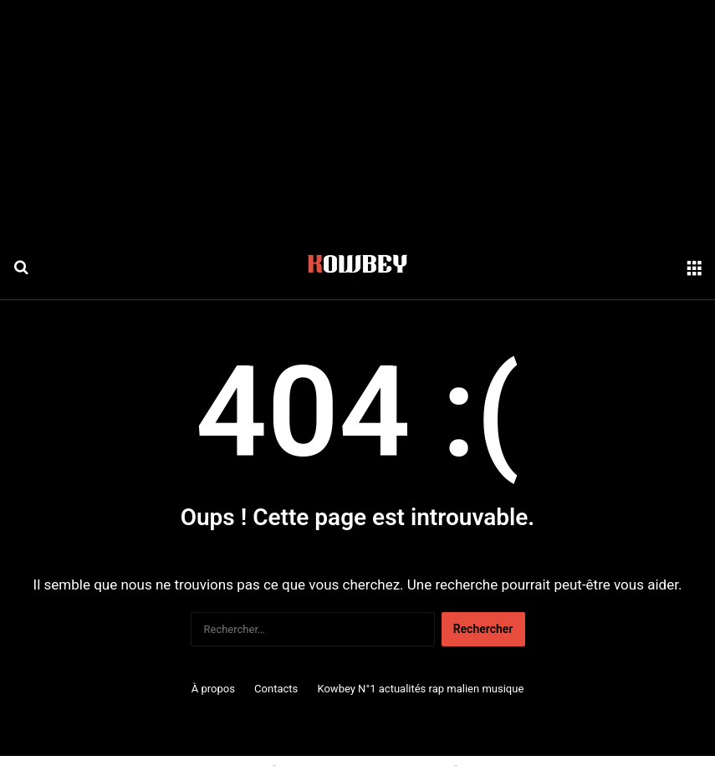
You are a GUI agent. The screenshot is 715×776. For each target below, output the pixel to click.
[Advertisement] (357, 117)
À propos (213, 688)
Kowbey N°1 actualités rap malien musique (420, 688)
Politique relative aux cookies (193, 765)
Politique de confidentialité (529, 765)
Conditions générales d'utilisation (364, 765)
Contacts (276, 688)
